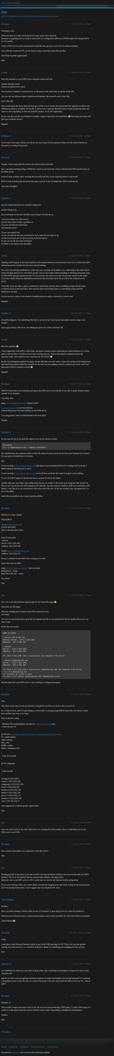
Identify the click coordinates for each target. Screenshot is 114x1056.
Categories (13, 1047)
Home (3, 1047)
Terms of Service (38, 1047)
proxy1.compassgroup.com (16, 403)
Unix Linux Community (11, 3)
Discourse (15, 1052)
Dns (4, 12)
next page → (6, 1032)
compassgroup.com (9, 408)
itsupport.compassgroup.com (47, 734)
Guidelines (24, 1047)
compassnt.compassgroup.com (23, 734)
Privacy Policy (53, 1047)
